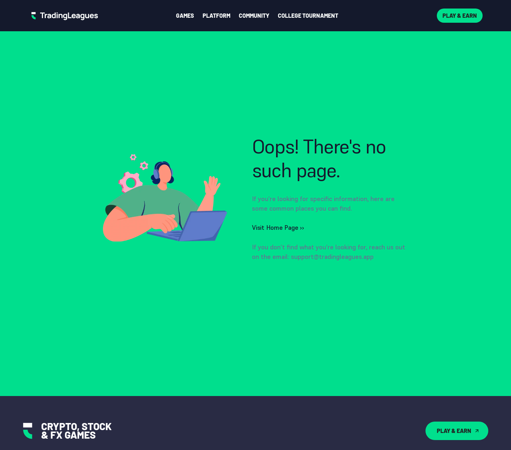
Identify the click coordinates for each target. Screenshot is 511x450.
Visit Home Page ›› (278, 227)
